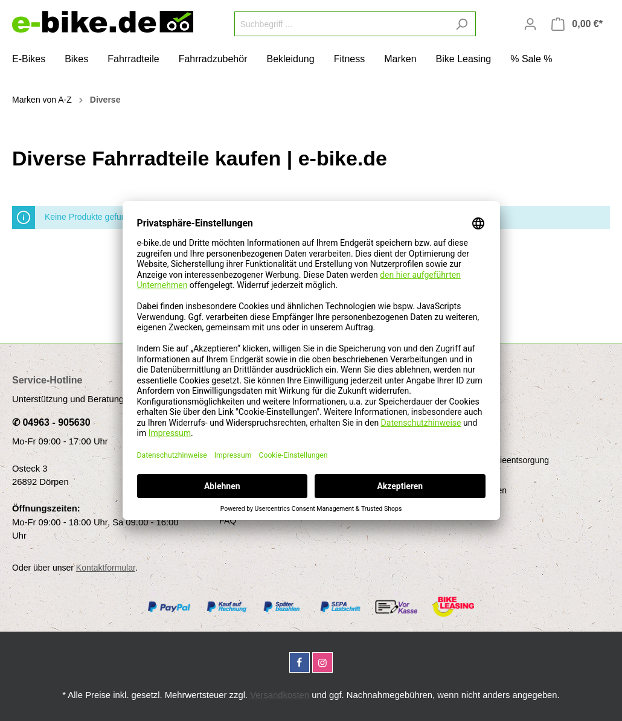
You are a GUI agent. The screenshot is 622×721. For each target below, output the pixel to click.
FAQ (227, 520)
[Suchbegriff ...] (341, 23)
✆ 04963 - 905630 (51, 422)
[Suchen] (461, 23)
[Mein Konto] (530, 24)
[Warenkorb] (577, 24)
